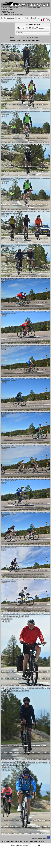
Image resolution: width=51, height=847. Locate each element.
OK (39, 845)
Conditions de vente (7, 18)
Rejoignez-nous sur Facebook (41, 838)
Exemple (34, 18)
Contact (17, 18)
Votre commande (43, 18)
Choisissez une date (33, 25)
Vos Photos (25, 18)
